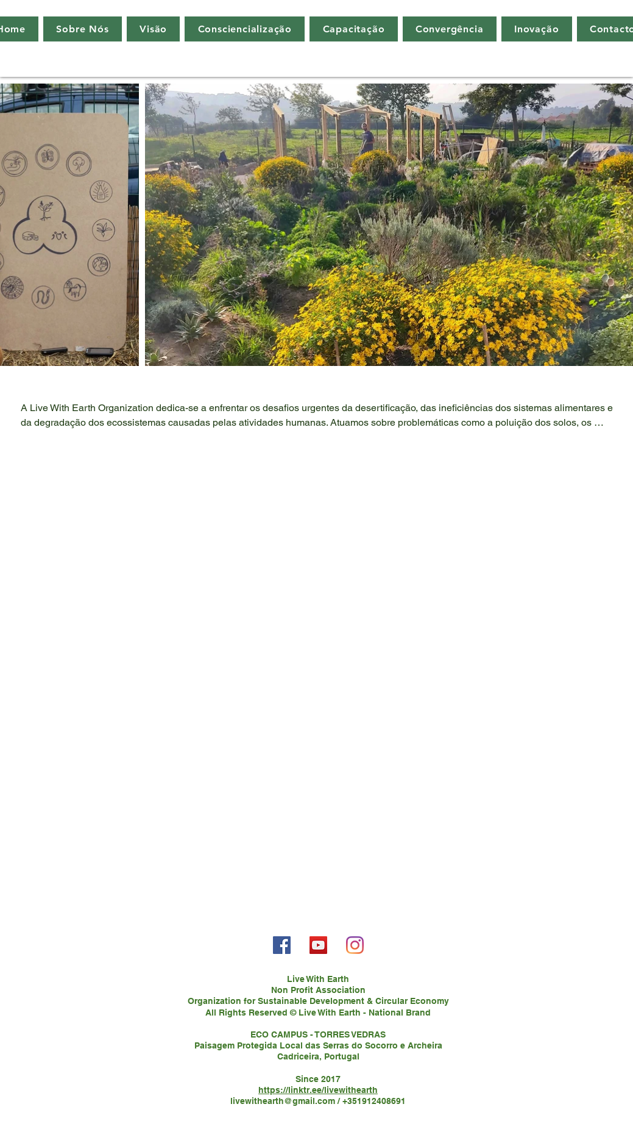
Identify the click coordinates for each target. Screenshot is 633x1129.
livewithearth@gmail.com (282, 1101)
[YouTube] (318, 945)
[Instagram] (355, 945)
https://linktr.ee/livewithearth (318, 1090)
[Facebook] (282, 945)
